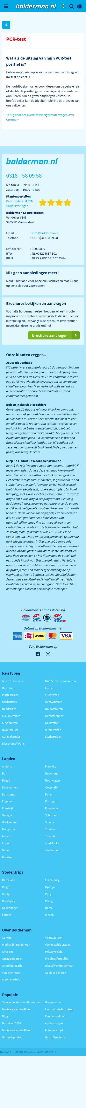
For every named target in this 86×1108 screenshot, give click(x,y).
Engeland (8, 801)
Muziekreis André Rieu (16, 1009)
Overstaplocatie (12, 966)
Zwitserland (52, 850)
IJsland (6, 843)
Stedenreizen (53, 736)
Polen (48, 794)
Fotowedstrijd (54, 1030)
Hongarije (8, 829)
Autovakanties (11, 736)
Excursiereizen (11, 716)
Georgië (7, 815)
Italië (5, 850)
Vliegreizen (52, 695)
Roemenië (51, 808)
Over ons (7, 952)
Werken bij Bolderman (16, 945)
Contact (7, 938)
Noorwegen (52, 780)
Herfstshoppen (54, 716)
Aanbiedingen (54, 1023)
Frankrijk (7, 808)
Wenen (49, 915)
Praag (49, 901)
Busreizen (8, 688)
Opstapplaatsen (12, 959)
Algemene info (11, 979)
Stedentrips (9, 702)
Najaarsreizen (54, 709)
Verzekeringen (11, 973)
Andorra (7, 766)
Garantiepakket (12, 1037)
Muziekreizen (10, 695)
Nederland (51, 773)
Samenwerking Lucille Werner (21, 1002)
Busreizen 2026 (11, 1023)
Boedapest (9, 901)
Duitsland (8, 794)
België (6, 780)
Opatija (50, 887)
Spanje (49, 822)
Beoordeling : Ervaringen (19, 203)
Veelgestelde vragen (58, 945)
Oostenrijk (51, 787)
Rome (48, 908)
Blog (5, 1016)
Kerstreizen (52, 723)
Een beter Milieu (55, 1016)
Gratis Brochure (55, 1037)
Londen (7, 915)
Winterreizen (53, 730)
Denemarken (10, 787)
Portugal (50, 801)
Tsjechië (50, 836)
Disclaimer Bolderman (59, 966)
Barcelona (8, 880)
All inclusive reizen (14, 681)
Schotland (51, 815)
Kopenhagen (10, 908)
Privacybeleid (54, 952)
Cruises (49, 688)
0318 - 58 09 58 (63, 6)
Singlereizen (10, 723)
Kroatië (7, 857)
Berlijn (6, 894)
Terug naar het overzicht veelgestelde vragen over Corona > (40, 117)
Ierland (6, 836)
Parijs (48, 894)
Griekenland (9, 822)
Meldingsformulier (56, 959)
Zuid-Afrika (52, 843)
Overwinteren (53, 702)
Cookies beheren (55, 973)
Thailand (51, 829)
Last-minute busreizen (59, 1009)
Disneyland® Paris (13, 743)
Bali (4, 773)
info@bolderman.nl (45, 233)
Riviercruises (10, 730)
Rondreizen (9, 709)
